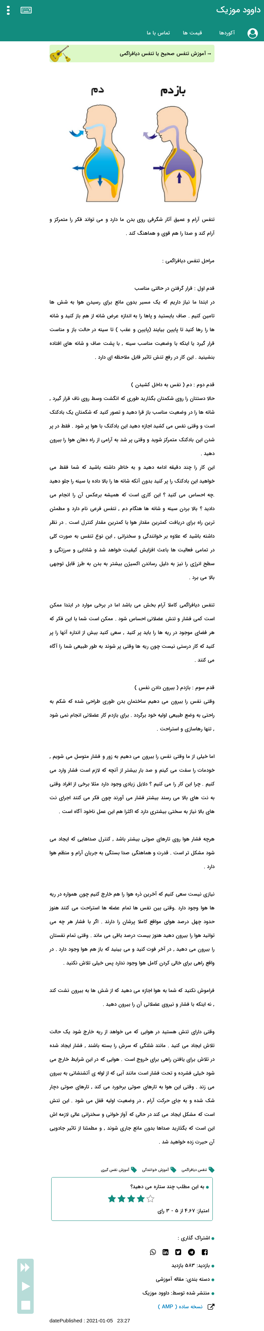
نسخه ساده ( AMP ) (180, 1307)
